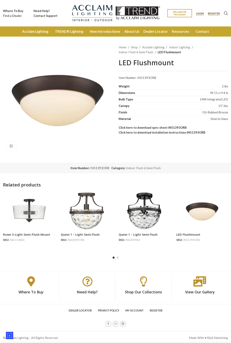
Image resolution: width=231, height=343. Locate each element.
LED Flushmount (188, 234)
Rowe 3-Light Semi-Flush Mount (26, 234)
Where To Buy (30, 290)
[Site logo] (115, 13)
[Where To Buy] (31, 280)
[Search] (226, 13)
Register (214, 13)
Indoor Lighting (179, 47)
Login (200, 13)
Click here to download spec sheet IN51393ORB (153, 127)
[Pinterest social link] (123, 323)
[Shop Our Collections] (143, 280)
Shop (134, 47)
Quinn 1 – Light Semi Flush (80, 234)
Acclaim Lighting (153, 47)
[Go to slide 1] (114, 256)
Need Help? (87, 290)
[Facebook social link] (108, 323)
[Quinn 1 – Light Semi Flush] (86, 211)
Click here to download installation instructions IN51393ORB (162, 132)
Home (123, 47)
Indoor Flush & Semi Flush (136, 52)
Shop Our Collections (143, 290)
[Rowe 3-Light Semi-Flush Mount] (29, 211)
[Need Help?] (87, 280)
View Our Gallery (200, 290)
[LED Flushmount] (202, 211)
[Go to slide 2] (118, 256)
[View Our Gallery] (200, 280)
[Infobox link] (13, 13)
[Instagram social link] (116, 323)
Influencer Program (179, 13)
